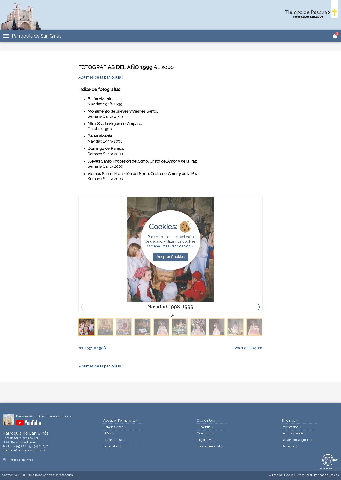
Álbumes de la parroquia (101, 77)
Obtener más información (170, 246)
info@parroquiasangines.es (28, 450)
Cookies (326, 475)
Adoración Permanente (121, 420)
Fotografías (112, 446)
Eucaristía (205, 427)
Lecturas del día (294, 433)
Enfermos (290, 420)
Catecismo (206, 433)
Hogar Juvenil (208, 440)
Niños (109, 433)
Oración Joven (208, 420)
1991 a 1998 (92, 348)
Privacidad (281, 475)
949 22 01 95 (23, 446)
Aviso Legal (304, 475)
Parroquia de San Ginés (37, 36)
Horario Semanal (210, 446)
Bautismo (290, 446)
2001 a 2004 (249, 348)
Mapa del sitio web (18, 459)
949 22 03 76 (41, 446)
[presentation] (258, 307)
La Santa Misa (114, 440)
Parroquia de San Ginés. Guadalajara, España (44, 416)
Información (292, 427)
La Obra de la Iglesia (297, 440)
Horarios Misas (115, 427)
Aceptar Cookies (170, 257)
